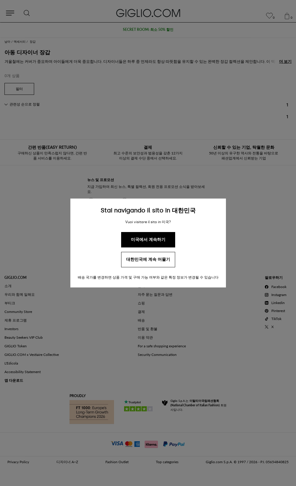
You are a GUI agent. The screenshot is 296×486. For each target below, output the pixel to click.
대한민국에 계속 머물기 (148, 259)
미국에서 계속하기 (148, 239)
